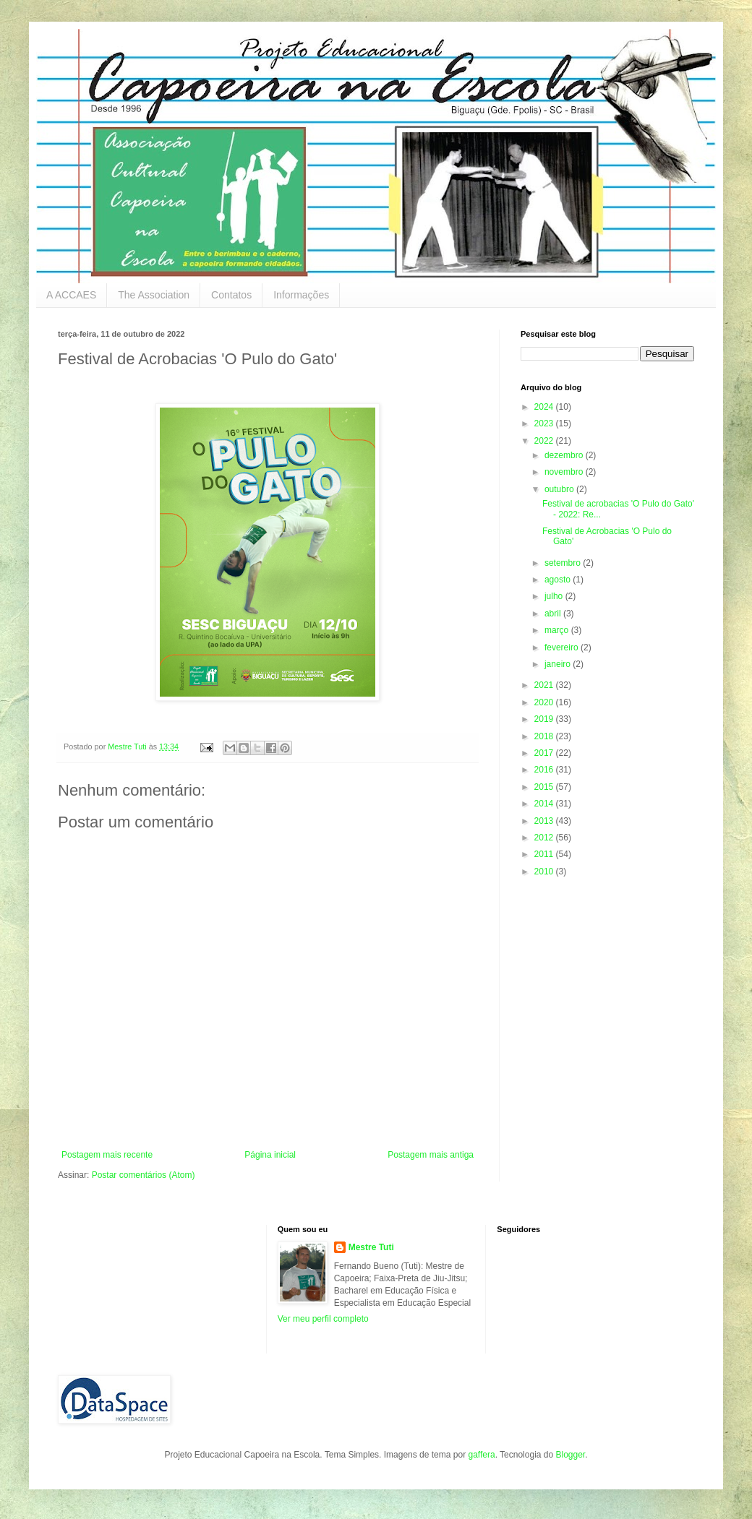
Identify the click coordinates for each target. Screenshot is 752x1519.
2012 (545, 837)
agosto (558, 580)
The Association (153, 295)
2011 (545, 854)
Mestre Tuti (371, 1247)
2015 (545, 787)
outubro (560, 489)
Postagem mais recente (107, 1155)
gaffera (481, 1455)
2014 (545, 804)
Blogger (570, 1455)
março (557, 630)
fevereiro (562, 647)
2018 (545, 736)
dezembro (565, 455)
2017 (545, 753)
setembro (563, 563)
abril (553, 613)
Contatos (231, 295)
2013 (545, 821)
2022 (545, 441)
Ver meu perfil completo (323, 1319)
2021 (545, 685)
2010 (545, 871)
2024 (545, 407)
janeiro (558, 664)
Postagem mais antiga (431, 1155)
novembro (565, 472)
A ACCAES (71, 295)
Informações (301, 295)
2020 (545, 702)
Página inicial (270, 1155)
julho (554, 596)
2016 (545, 770)
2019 (545, 719)
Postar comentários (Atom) (143, 1175)
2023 (545, 423)
